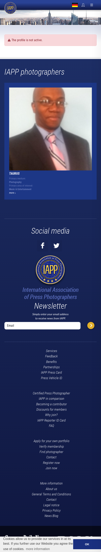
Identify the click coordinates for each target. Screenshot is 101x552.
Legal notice (51, 505)
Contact (51, 457)
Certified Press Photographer (51, 393)
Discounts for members (51, 409)
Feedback (51, 356)
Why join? (51, 415)
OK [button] (87, 544)
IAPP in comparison (51, 399)
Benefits (51, 362)
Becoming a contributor (51, 404)
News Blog (51, 516)
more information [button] (38, 549)
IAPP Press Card (51, 372)
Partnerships (51, 367)
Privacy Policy (51, 510)
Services (51, 351)
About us (51, 489)
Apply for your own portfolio (51, 441)
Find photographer (51, 452)
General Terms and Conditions (51, 494)
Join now (51, 468)
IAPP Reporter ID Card (51, 420)
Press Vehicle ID (51, 378)
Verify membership (51, 446)
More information (51, 483)
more (12, 192)
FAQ (51, 426)
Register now (51, 463)
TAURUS (14, 173)
